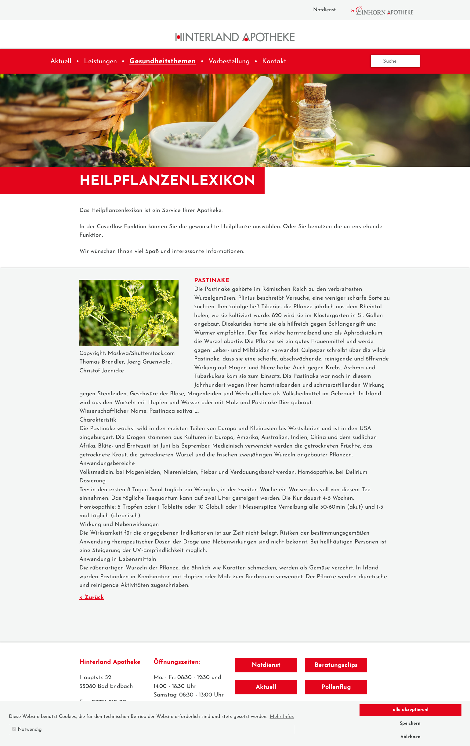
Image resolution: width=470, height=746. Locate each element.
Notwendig (27, 729)
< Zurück (91, 598)
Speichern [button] (410, 723)
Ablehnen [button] (410, 737)
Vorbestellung (229, 61)
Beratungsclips (336, 665)
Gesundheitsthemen (162, 61)
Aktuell (60, 61)
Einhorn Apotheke (388, 10)
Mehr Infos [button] (282, 716)
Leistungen (100, 61)
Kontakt (274, 61)
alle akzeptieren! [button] (410, 710)
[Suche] (395, 61)
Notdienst (324, 10)
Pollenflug (336, 687)
